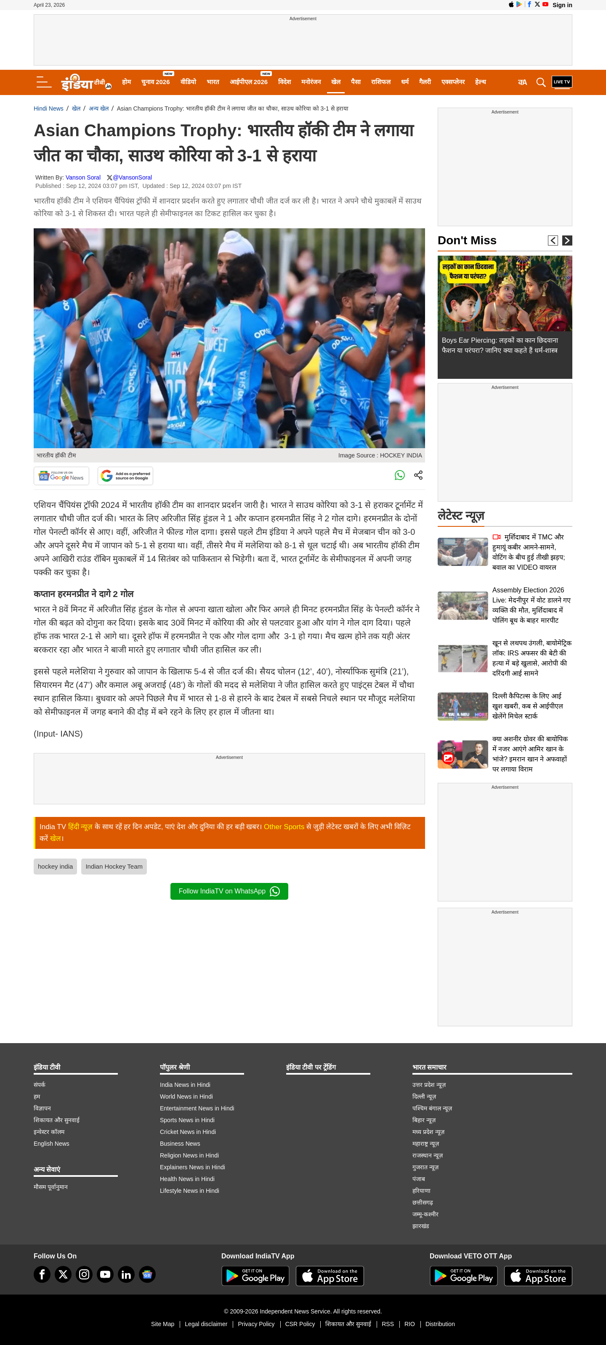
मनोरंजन (311, 81)
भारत (213, 81)
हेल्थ (480, 81)
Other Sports (284, 827)
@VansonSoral (132, 177)
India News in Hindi (185, 1084)
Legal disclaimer (206, 1324)
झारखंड (420, 1226)
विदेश (284, 81)
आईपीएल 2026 (249, 81)
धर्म (405, 81)
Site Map (162, 1324)
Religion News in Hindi (189, 1155)
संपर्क (39, 1084)
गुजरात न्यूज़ (425, 1167)
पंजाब (418, 1179)
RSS (388, 1324)
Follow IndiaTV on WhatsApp (229, 891)
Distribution (440, 1324)
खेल (335, 81)
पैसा (356, 81)
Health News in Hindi (187, 1179)
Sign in (562, 5)
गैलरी (425, 81)
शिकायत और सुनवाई (57, 1120)
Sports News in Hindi (187, 1120)
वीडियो (188, 81)
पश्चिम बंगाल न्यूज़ (432, 1108)
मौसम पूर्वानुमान (51, 1187)
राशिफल (381, 81)
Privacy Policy (256, 1324)
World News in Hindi (186, 1096)
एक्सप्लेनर (453, 81)
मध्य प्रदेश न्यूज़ (428, 1131)
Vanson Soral (83, 177)
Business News (180, 1143)
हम (37, 1096)
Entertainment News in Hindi (197, 1108)
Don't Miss (467, 240)
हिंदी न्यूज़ (80, 827)
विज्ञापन (42, 1108)
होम (126, 81)
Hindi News (49, 108)
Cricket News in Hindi (188, 1131)
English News (51, 1143)
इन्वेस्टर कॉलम (49, 1131)
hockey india (55, 866)
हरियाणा (421, 1190)
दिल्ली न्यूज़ (424, 1096)
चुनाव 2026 (155, 81)
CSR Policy (300, 1324)
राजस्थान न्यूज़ (427, 1155)
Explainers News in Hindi (192, 1167)
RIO (409, 1324)
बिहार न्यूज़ (424, 1120)
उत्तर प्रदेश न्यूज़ (429, 1084)
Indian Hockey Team (114, 866)
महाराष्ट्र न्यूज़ (425, 1143)
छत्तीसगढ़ (422, 1202)
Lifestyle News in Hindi (189, 1190)
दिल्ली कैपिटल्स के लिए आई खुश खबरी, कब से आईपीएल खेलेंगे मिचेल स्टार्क (527, 706)
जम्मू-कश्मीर (425, 1214)
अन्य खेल (99, 108)
